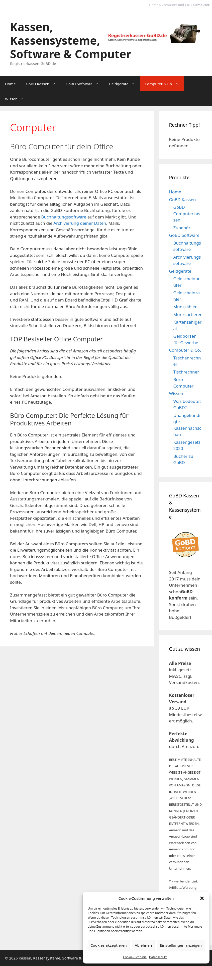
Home (153, 5)
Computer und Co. (176, 5)
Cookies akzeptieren (108, 945)
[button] (201, 898)
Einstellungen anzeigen (181, 945)
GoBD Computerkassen (186, 213)
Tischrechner (186, 372)
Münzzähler (185, 307)
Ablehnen (143, 945)
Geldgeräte (124, 83)
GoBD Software (85, 83)
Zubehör (181, 228)
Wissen (17, 98)
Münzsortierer (187, 314)
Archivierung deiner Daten (79, 223)
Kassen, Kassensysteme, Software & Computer (70, 40)
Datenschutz (158, 957)
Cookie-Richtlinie (135, 957)
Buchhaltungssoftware (63, 217)
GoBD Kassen (43, 83)
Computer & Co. (164, 83)
